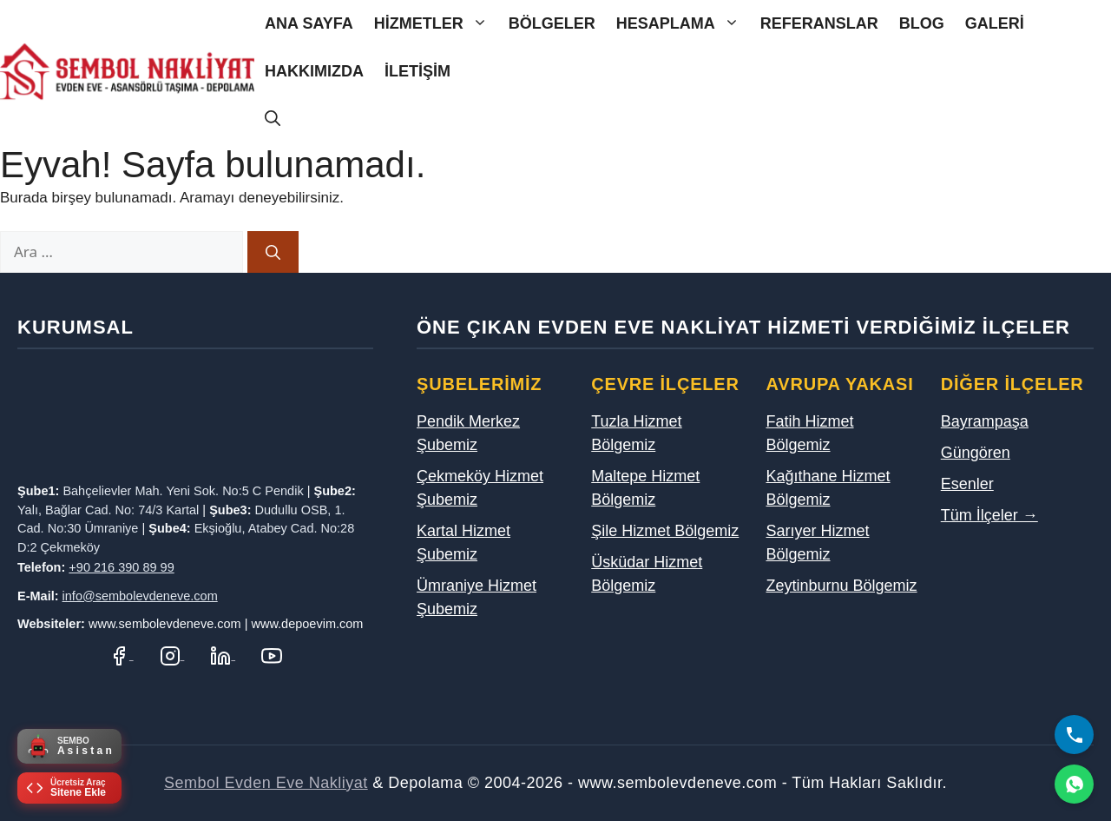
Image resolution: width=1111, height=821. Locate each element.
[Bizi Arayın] (1074, 734)
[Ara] (273, 252)
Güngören (975, 452)
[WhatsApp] (1074, 784)
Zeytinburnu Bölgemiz (841, 585)
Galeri (994, 23)
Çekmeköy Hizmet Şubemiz (480, 487)
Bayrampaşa (985, 421)
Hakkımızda (314, 71)
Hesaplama (683, 24)
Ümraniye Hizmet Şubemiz (476, 597)
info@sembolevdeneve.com (140, 596)
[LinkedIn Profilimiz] (222, 654)
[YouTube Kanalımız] (271, 654)
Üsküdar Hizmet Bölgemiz (646, 573)
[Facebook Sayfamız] (121, 654)
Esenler (967, 484)
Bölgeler (552, 23)
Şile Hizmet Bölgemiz (665, 531)
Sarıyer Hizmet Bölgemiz (818, 542)
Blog (921, 23)
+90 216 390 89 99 (121, 567)
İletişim (417, 71)
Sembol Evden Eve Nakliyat (266, 782)
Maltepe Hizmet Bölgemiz (645, 487)
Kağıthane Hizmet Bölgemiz (828, 487)
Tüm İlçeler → (989, 515)
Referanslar (819, 23)
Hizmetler (436, 24)
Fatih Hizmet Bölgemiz (810, 433)
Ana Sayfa (309, 23)
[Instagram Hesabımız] (172, 654)
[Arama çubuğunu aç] (272, 119)
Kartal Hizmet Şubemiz (463, 542)
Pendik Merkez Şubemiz (468, 433)
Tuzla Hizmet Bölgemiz (636, 433)
